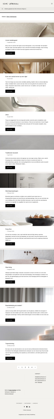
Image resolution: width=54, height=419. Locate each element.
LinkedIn (35, 403)
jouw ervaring (12, 390)
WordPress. (32, 414)
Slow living (8, 267)
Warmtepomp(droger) (11, 191)
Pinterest (19, 403)
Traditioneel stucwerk (11, 153)
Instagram (27, 403)
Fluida (27, 414)
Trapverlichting (9, 343)
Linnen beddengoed (11, 40)
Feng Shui (8, 229)
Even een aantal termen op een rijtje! (16, 76)
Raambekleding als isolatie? (13, 305)
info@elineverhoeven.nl (40, 376)
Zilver (7, 114)
